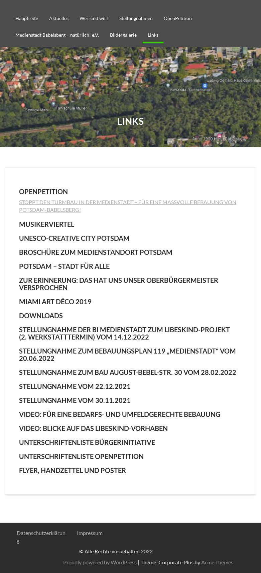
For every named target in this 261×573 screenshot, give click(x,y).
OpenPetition (178, 18)
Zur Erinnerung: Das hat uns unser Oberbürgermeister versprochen (118, 284)
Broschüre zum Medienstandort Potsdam (95, 252)
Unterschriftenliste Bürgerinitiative (87, 442)
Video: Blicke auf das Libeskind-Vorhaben (93, 428)
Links (153, 35)
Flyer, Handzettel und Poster (72, 470)
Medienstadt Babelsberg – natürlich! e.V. (57, 35)
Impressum (90, 533)
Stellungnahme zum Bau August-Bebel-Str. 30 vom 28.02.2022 (127, 372)
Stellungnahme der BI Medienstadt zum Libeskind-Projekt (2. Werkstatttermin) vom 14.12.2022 (124, 333)
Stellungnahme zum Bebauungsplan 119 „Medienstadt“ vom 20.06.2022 (127, 354)
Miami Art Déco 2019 (55, 302)
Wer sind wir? (94, 18)
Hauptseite (26, 18)
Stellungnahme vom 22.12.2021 (75, 386)
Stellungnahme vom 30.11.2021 (75, 400)
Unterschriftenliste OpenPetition (81, 456)
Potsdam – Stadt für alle (64, 266)
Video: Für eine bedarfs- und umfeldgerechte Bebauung (119, 414)
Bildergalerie (123, 35)
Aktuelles (59, 18)
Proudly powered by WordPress (201, 562)
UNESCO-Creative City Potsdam (74, 238)
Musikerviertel (46, 224)
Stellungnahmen (136, 18)
